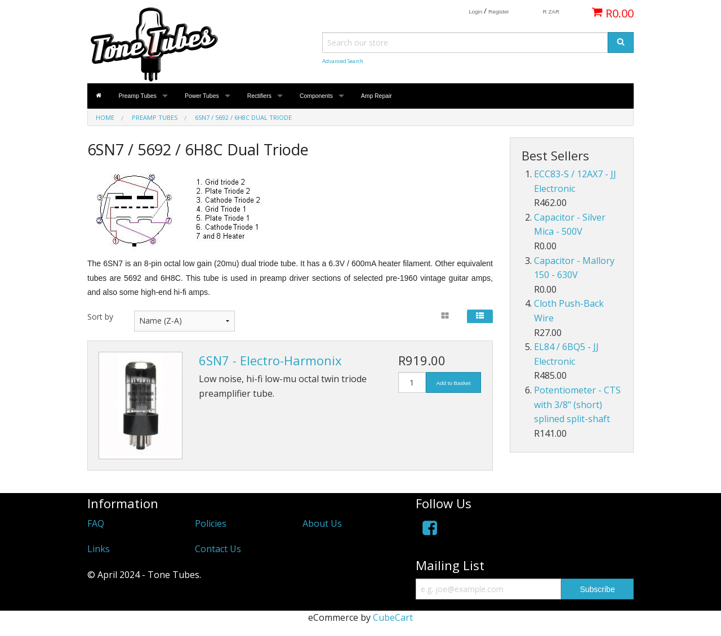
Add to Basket (454, 383)
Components (316, 96)
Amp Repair (376, 96)
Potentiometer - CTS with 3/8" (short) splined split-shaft (577, 404)
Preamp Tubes (137, 96)
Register (498, 11)
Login (475, 11)
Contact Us (218, 549)
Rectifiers (259, 96)
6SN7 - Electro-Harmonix (270, 360)
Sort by (100, 316)
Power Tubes (202, 96)
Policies (210, 523)
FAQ (95, 523)
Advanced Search (342, 61)
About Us (322, 523)
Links (98, 549)
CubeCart (393, 617)
